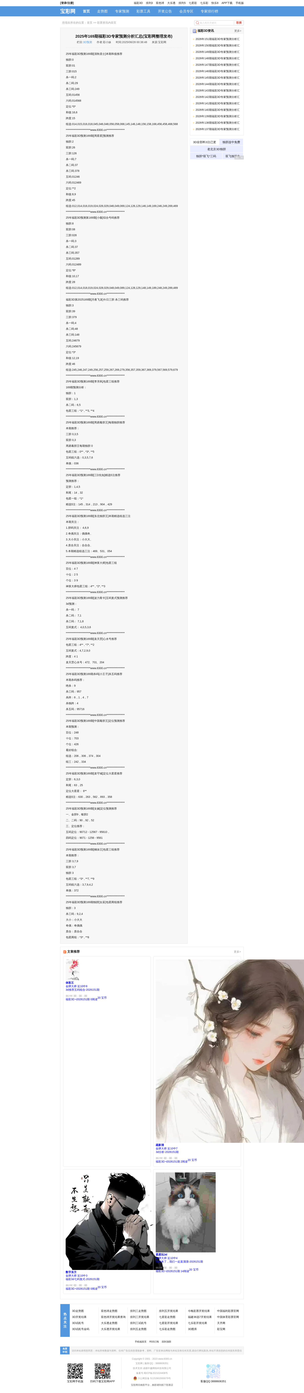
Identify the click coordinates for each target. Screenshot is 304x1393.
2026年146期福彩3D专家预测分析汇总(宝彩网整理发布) (218, 72)
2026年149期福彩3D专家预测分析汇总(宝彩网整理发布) (218, 52)
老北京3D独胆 (216, 149)
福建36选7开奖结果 (200, 1317)
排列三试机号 (138, 1323)
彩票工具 (143, 11)
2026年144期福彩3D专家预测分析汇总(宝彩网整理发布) (218, 84)
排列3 (149, 2)
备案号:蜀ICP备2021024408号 (152, 1373)
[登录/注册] (67, 2)
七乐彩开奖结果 (197, 1323)
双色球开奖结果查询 (113, 1317)
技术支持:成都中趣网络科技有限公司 (152, 1368)
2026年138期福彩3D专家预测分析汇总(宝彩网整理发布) (218, 123)
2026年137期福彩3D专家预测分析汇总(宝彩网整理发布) (218, 130)
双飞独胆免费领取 (232, 157)
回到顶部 (166, 1341)
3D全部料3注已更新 (204, 142)
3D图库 (192, 1329)
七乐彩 (204, 2)
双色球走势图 (109, 1310)
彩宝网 (221, 1329)
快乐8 (214, 2)
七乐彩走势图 (167, 1329)
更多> (237, 30)
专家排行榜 (209, 11)
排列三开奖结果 (139, 1317)
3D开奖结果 (79, 1317)
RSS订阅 (154, 1341)
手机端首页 (141, 1341)
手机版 (240, 2)
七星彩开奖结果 (168, 1323)
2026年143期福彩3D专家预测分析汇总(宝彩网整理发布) (218, 91)
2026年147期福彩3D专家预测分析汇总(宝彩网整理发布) (218, 65)
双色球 (160, 2)
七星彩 (193, 2)
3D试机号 (78, 1323)
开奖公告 (165, 11)
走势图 (102, 11)
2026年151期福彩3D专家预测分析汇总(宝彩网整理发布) (218, 39)
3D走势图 (78, 1310)
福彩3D (138, 2)
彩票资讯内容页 (106, 22)
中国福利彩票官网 (228, 1310)
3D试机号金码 (80, 1329)
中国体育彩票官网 (228, 1317)
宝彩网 (67, 11)
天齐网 (221, 1323)
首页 (86, 11)
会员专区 (186, 11)
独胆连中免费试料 (231, 142)
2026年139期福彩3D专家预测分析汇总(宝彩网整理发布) (218, 117)
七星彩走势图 (167, 1317)
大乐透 (171, 2)
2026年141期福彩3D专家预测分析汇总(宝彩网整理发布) (218, 104)
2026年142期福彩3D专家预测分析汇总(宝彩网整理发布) (218, 97)
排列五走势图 (138, 1329)
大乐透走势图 (109, 1323)
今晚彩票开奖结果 (199, 1310)
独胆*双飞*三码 (206, 156)
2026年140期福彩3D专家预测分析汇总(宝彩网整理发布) (218, 110)
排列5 (182, 2)
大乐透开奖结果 (110, 1329)
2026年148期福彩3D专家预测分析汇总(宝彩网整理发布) (218, 59)
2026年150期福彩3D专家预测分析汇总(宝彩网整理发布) (218, 46)
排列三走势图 (138, 1310)
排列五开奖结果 (168, 1310)
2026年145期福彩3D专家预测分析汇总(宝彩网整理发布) (218, 78)
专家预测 (122, 11)
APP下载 (227, 2)
